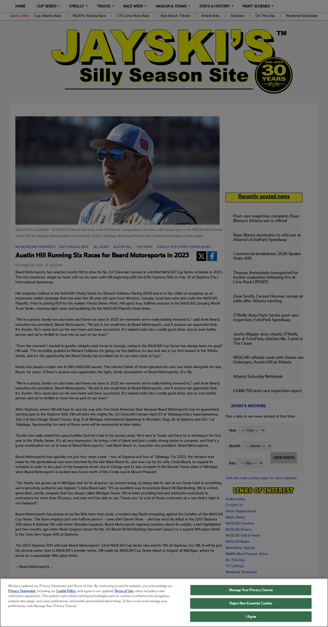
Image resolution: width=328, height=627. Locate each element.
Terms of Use (123, 598)
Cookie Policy (66, 598)
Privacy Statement (21, 598)
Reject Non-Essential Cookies (251, 610)
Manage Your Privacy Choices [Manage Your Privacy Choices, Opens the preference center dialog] (251, 597)
